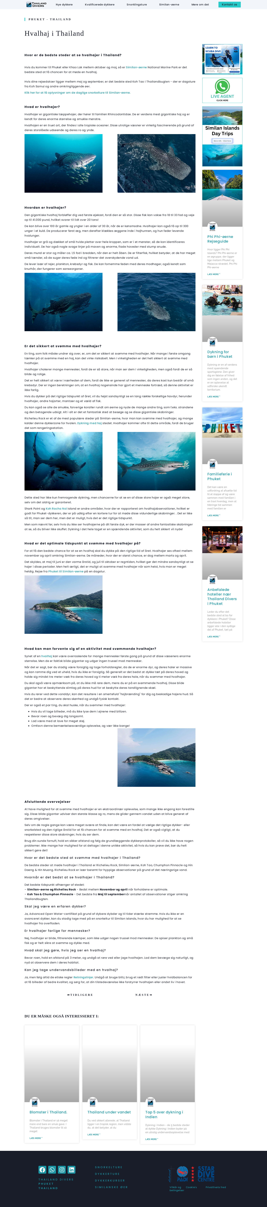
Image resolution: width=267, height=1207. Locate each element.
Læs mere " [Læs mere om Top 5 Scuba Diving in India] (151, 1139)
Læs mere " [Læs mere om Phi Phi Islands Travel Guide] (213, 274)
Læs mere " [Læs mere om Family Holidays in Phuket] (213, 515)
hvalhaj (46, 656)
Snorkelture (109, 1167)
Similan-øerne (169, 4)
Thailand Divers (56, 1179)
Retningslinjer (83, 977)
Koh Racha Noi (56, 509)
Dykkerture (107, 1174)
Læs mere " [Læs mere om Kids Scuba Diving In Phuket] (213, 397)
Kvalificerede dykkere (100, 4)
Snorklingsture (137, 4)
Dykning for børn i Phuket (219, 354)
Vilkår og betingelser (177, 1189)
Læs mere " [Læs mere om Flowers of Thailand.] (36, 1138)
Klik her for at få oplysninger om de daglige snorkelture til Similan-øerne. (78, 93)
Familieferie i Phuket (219, 476)
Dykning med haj (89, 423)
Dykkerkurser (110, 1180)
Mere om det (200, 4)
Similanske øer (111, 1187)
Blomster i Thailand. (48, 1112)
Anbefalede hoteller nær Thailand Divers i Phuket (222, 596)
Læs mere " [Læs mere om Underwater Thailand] (94, 1134)
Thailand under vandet (109, 1112)
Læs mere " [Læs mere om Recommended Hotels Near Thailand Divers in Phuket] (213, 636)
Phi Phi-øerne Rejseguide (220, 239)
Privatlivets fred (216, 1187)
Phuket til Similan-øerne (65, 571)
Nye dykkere (64, 4)
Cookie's (191, 1187)
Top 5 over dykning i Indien (164, 1114)
